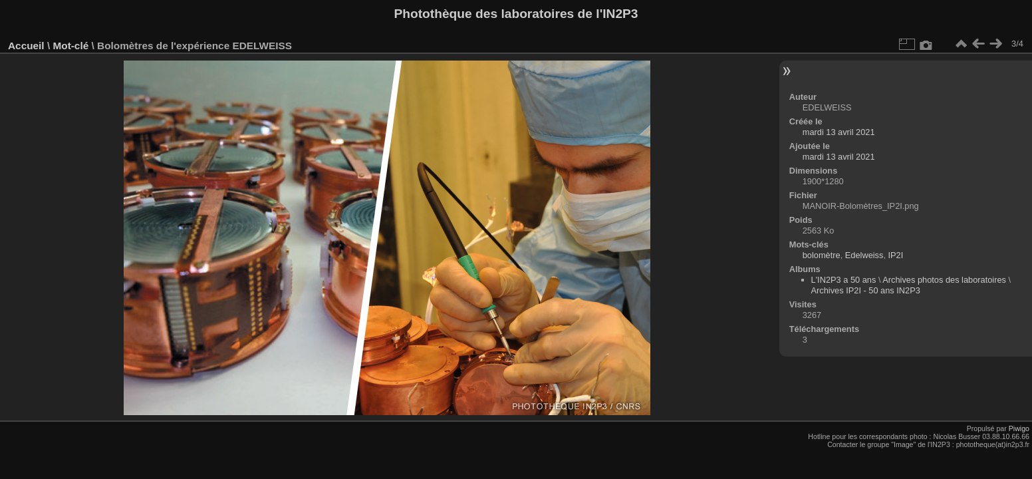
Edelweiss (864, 255)
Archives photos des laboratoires (944, 280)
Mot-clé (70, 45)
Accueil (26, 45)
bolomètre (821, 255)
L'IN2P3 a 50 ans (843, 280)
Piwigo (1019, 428)
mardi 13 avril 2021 (839, 132)
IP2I (896, 255)
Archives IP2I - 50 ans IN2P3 (865, 290)
